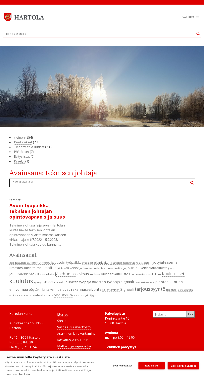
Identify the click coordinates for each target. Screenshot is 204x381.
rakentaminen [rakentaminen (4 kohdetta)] (111, 290)
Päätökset (21, 152)
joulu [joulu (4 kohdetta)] (171, 268)
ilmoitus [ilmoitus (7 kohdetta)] (49, 267)
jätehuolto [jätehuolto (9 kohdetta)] (65, 273)
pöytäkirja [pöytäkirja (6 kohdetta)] (37, 289)
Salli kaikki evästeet (183, 365)
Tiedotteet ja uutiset (29, 147)
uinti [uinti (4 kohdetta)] (12, 295)
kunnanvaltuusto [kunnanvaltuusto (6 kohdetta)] (114, 274)
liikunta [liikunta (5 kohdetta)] (48, 282)
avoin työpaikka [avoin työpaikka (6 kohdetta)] (69, 262)
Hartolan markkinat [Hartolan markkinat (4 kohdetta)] (123, 262)
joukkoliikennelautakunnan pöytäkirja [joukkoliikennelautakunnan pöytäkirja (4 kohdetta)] (103, 268)
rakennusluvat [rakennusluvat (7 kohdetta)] (58, 289)
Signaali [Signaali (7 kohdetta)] (127, 289)
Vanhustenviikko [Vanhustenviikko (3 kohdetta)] (23, 295)
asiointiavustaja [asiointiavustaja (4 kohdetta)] (19, 262)
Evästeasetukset (122, 365)
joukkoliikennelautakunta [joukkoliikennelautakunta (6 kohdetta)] (147, 267)
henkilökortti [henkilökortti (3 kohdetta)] (142, 262)
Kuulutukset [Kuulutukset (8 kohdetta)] (173, 273)
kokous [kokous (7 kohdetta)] (82, 273)
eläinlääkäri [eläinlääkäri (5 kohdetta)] (102, 262)
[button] (188, 17)
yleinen (19, 137)
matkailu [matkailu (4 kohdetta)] (59, 282)
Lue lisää (24, 374)
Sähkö (62, 321)
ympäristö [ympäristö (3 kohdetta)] (79, 295)
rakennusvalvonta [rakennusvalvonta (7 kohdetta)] (86, 289)
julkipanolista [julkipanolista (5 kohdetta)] (44, 274)
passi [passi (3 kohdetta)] (137, 282)
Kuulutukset (23, 142)
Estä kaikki (151, 365)
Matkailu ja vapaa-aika (74, 346)
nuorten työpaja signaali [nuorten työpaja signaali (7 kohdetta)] (113, 281)
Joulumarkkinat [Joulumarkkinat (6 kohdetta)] (21, 274)
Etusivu (62, 314)
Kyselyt (19, 161)
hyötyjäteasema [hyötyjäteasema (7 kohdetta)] (164, 262)
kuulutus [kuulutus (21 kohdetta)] (21, 281)
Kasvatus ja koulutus (72, 340)
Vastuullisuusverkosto (74, 327)
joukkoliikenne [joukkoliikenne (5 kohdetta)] (68, 268)
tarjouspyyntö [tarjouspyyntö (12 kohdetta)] (150, 289)
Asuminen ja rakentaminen (77, 333)
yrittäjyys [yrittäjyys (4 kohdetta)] (90, 295)
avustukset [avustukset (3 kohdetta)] (87, 262)
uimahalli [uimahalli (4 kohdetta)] (171, 290)
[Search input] (100, 34)
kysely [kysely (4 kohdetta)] (38, 282)
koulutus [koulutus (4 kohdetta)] (95, 274)
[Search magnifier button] (198, 34)
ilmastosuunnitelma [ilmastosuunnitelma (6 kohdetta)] (25, 267)
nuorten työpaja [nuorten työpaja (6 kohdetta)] (78, 282)
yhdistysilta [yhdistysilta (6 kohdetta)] (63, 295)
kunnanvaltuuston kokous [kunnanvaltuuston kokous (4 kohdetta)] (145, 274)
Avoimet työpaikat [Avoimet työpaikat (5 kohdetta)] (42, 262)
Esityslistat (22, 156)
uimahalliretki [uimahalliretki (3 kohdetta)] (185, 290)
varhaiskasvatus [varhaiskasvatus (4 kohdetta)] (43, 295)
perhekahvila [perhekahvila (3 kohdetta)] (147, 282)
